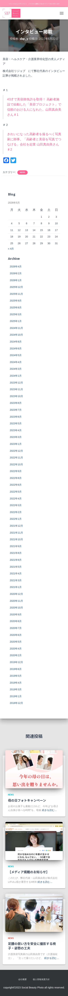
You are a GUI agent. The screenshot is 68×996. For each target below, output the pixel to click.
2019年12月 (16, 662)
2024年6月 (16, 348)
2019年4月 (16, 682)
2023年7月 (16, 409)
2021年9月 (16, 546)
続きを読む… (49, 810)
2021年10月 (16, 539)
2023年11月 (16, 389)
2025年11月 (16, 293)
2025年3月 (16, 314)
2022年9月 (16, 471)
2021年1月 (16, 587)
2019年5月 (16, 675)
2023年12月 (16, 382)
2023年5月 (16, 423)
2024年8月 (16, 341)
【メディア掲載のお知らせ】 (28, 871)
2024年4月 (16, 362)
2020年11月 (16, 600)
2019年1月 (16, 696)
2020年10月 (16, 607)
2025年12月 (16, 287)
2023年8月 (16, 403)
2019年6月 (16, 669)
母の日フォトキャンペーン (27, 800)
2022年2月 (16, 512)
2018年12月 (16, 703)
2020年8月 (16, 621)
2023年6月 (16, 416)
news (22, 172)
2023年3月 (16, 437)
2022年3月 (16, 505)
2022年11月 (16, 457)
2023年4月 (16, 430)
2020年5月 (16, 641)
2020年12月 (16, 594)
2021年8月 (16, 553)
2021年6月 (16, 559)
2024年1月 (16, 375)
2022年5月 (16, 491)
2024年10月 (16, 334)
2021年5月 (16, 566)
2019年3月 (16, 689)
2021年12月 (16, 525)
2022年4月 (16, 498)
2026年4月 (16, 266)
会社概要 (22, 979)
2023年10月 (16, 396)
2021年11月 (16, 532)
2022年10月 (16, 464)
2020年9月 (16, 614)
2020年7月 (16, 628)
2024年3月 (16, 368)
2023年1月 (16, 444)
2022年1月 (16, 518)
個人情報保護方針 (41, 979)
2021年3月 (16, 580)
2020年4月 (16, 648)
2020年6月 (16, 635)
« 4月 (11, 248)
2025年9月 (16, 300)
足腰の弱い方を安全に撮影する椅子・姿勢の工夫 (32, 945)
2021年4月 (16, 573)
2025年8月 (16, 307)
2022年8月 (16, 478)
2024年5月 (16, 355)
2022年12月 (16, 450)
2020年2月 (16, 655)
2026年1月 (16, 280)
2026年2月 (16, 273)
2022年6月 (16, 484)
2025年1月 (16, 321)
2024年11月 (16, 328)
